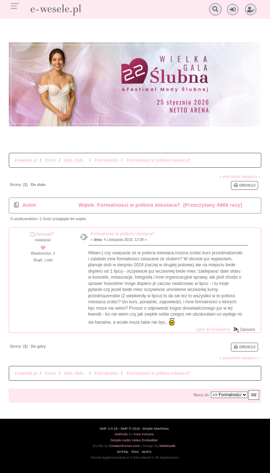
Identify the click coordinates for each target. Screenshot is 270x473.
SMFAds (121, 434)
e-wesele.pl (26, 160)
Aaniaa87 (45, 234)
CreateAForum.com (124, 446)
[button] (232, 9)
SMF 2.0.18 (108, 428)
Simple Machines (155, 428)
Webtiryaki (167, 446)
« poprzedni (229, 176)
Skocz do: (201, 395)
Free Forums (144, 434)
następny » (251, 176)
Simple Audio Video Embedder (134, 440)
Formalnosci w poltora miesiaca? (123, 233)
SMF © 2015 (130, 428)
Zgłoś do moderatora (213, 329)
